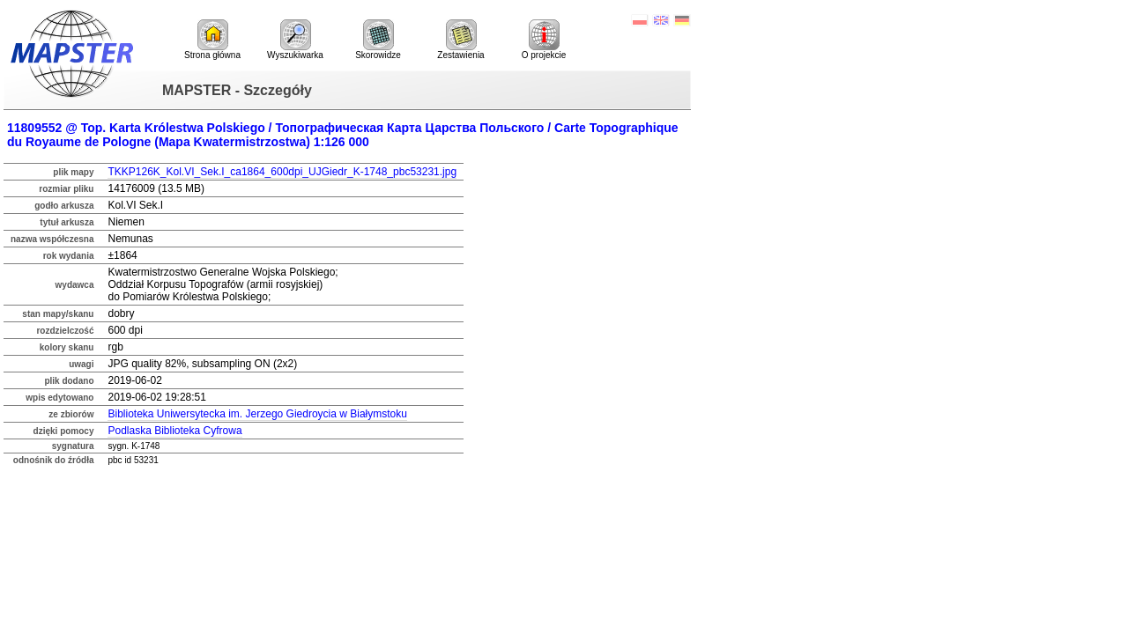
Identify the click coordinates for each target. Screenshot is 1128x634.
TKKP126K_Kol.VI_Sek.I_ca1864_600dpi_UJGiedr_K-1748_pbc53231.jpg (282, 172)
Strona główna (212, 39)
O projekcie (544, 39)
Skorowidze (378, 39)
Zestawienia (460, 39)
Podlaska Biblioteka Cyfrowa (174, 430)
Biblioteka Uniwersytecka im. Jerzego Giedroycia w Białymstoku (257, 414)
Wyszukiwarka (295, 39)
